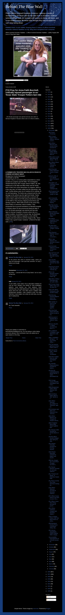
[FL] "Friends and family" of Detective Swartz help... (54, 476)
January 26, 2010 (28, 257)
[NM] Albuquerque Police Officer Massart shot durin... (54, 389)
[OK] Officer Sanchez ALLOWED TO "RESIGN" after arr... (53, 404)
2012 (49, 121)
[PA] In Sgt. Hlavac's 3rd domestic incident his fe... (54, 241)
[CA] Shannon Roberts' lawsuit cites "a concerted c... (53, 235)
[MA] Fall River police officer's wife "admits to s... (53, 396)
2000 (49, 588)
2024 (49, 94)
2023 (49, 97)
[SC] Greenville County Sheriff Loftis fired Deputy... (53, 200)
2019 (49, 104)
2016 (49, 111)
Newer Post (9, 338)
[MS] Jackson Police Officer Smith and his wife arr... (53, 152)
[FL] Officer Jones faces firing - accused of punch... (54, 504)
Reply (10, 265)
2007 (49, 574)
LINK (10, 221)
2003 (49, 584)
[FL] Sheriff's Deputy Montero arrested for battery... (54, 366)
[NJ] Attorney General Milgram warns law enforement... (54, 297)
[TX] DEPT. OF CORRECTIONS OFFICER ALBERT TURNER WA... (54, 185)
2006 (49, 576)
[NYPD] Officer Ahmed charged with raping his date (54, 439)
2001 (49, 586)
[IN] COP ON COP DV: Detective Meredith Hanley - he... (54, 255)
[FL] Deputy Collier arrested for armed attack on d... (54, 432)
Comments (50, 600)
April (50, 561)
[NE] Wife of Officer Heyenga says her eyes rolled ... (54, 280)
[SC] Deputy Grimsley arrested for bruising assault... (52, 446)
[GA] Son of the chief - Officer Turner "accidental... (53, 352)
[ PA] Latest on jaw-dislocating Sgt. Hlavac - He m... (54, 158)
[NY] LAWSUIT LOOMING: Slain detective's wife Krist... (54, 333)
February (51, 566)
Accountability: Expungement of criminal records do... (54, 539)
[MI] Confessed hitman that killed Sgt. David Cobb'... (54, 214)
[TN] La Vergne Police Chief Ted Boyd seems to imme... (54, 519)
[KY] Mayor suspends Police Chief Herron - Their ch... (54, 221)
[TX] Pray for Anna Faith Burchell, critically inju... (54, 268)
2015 (49, 113)
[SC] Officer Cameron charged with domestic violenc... (53, 511)
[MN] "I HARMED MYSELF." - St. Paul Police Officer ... (53, 340)
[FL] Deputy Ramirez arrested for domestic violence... (54, 469)
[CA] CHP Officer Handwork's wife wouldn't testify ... (54, 291)
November (52, 544)
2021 (49, 99)
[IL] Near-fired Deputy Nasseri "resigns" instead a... (54, 228)
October (51, 547)
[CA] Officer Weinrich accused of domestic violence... (52, 490)
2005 (49, 579)
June (50, 556)
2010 (49, 126)
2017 (49, 109)
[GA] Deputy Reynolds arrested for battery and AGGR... (52, 454)
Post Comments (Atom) (19, 340)
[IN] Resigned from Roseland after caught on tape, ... (54, 193)
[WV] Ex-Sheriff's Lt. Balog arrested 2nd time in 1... (53, 326)
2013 (49, 118)
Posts (49, 597)
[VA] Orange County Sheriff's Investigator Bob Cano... (54, 382)
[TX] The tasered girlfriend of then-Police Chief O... (54, 346)
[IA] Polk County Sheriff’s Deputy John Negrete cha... (54, 207)
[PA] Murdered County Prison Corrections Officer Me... (53, 526)
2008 (49, 571)
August (51, 552)
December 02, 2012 (21, 270)
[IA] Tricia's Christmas (52, 133)
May (50, 559)
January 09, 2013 (16, 281)
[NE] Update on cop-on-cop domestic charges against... (53, 304)
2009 (49, 128)
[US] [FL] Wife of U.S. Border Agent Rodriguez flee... (54, 178)
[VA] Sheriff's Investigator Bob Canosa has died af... (54, 262)
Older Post (38, 338)
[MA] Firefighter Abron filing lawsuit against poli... (53, 425)
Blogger (48, 608)
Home (23, 338)
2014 (49, 116)
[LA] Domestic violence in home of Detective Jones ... (54, 248)
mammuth (35, 608)
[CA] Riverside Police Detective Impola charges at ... (54, 171)
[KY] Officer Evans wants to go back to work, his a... (54, 497)
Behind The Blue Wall (24, 6)
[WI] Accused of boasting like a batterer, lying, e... (53, 319)
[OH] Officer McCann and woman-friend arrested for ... (53, 145)
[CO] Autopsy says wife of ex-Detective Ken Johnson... (54, 411)
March (51, 564)
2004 (49, 581)
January (51, 568)
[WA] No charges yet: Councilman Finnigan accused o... (54, 462)
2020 (49, 101)
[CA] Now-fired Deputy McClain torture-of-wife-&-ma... (54, 312)
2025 (49, 92)
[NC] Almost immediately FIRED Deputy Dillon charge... (53, 532)
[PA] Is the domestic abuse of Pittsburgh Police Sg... (53, 274)
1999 (49, 591)
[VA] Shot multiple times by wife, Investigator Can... (54, 359)
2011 (49, 123)
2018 (49, 106)
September (52, 549)
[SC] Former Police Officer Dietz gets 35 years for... (54, 286)
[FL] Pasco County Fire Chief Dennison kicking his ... (54, 483)
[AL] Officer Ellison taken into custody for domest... (54, 164)
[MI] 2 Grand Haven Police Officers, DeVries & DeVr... (54, 138)
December (52, 130)
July (50, 554)
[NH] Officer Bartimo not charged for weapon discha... (54, 418)
